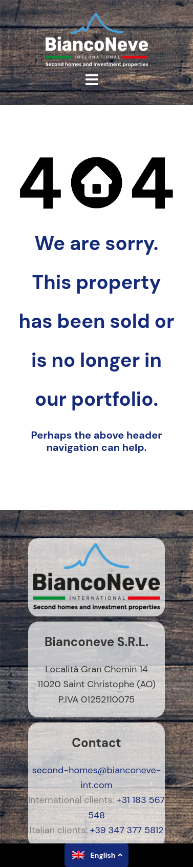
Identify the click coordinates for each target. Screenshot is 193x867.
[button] (92, 80)
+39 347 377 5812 (127, 830)
